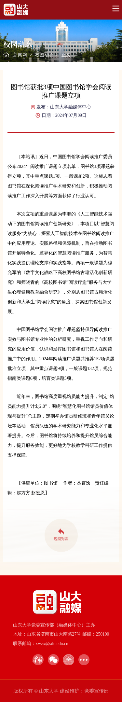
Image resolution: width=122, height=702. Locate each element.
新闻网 (20, 54)
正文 (66, 54)
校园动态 (44, 54)
